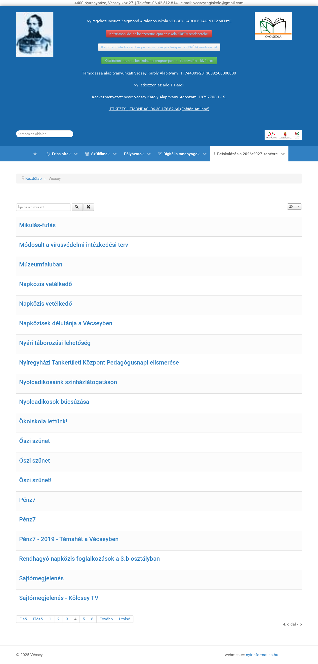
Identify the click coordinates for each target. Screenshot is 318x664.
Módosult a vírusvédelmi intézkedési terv (73, 244)
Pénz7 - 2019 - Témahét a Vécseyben (69, 539)
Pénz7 (27, 499)
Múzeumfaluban (40, 264)
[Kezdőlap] (36, 153)
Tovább (106, 619)
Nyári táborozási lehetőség (55, 342)
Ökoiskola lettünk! (43, 421)
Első (23, 619)
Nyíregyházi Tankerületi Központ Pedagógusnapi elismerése (99, 362)
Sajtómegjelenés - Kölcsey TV (59, 597)
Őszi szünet (34, 441)
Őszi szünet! (35, 480)
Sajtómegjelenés (41, 578)
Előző (38, 619)
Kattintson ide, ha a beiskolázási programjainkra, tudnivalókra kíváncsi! (159, 61)
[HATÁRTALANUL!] (283, 135)
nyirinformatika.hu (262, 654)
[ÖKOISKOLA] (273, 26)
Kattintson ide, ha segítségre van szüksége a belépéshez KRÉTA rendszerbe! (159, 47)
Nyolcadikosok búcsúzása (54, 401)
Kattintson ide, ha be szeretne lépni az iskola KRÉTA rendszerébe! (159, 34)
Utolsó (124, 619)
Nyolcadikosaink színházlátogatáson (68, 382)
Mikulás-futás (37, 225)
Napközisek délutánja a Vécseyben (65, 323)
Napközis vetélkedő (45, 284)
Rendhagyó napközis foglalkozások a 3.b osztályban (89, 558)
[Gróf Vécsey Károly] (34, 34)
